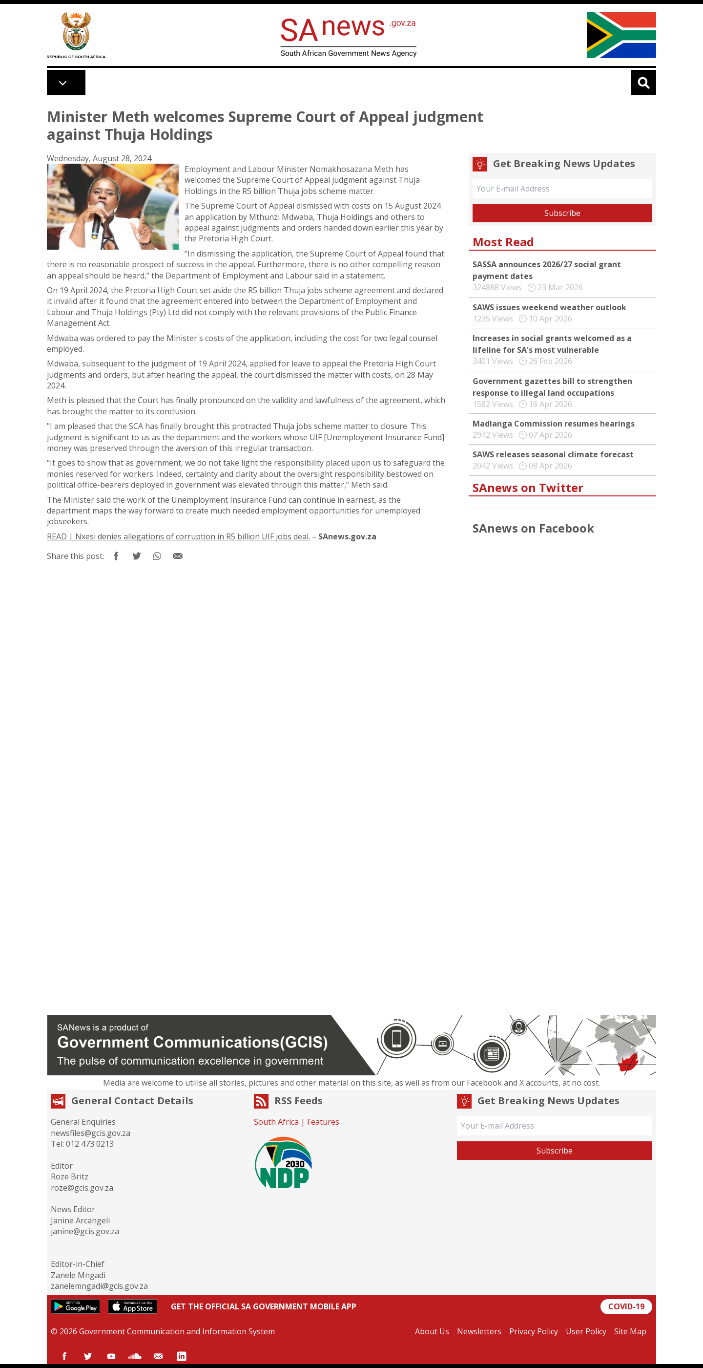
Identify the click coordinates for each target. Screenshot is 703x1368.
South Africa (276, 1121)
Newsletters (479, 1331)
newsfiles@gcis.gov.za (90, 1133)
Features (323, 1121)
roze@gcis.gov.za (82, 1187)
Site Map (630, 1331)
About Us (432, 1331)
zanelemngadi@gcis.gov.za (99, 1286)
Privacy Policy (533, 1331)
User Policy (586, 1331)
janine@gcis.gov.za (85, 1231)
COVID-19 (626, 1306)
